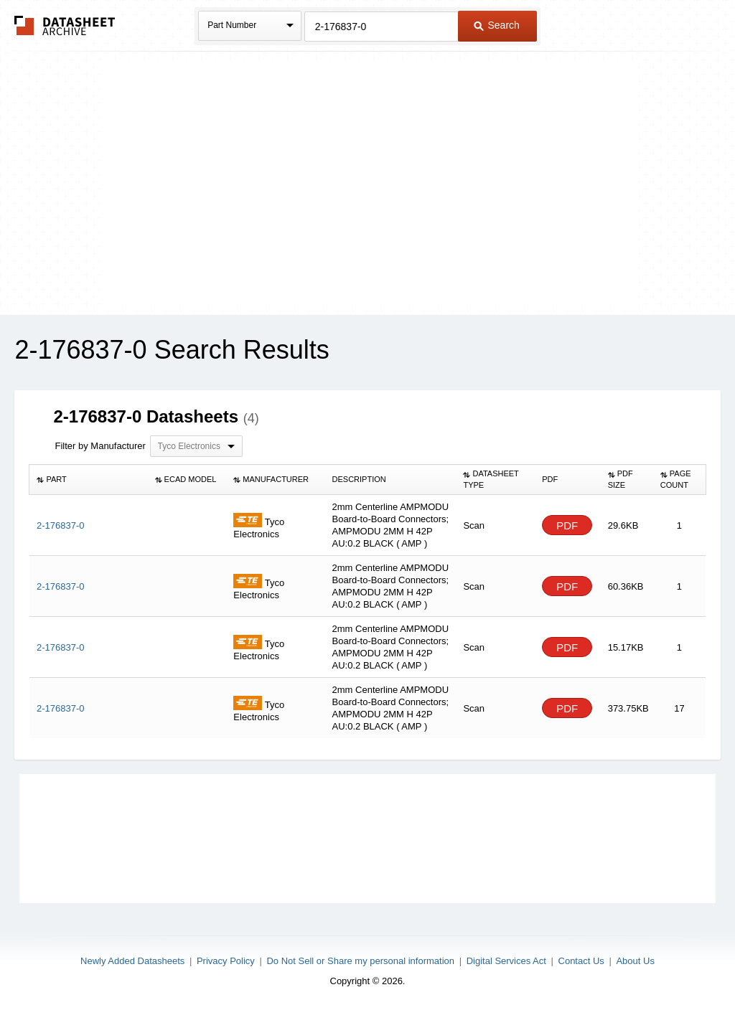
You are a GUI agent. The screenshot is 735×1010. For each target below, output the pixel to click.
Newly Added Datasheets (132, 960)
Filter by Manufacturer (100, 445)
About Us (635, 960)
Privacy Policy (226, 960)
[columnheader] (88, 480)
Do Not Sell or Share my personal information (360, 960)
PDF (567, 525)
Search (497, 25)
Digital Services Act (506, 960)
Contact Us (581, 960)
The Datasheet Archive (65, 25)
